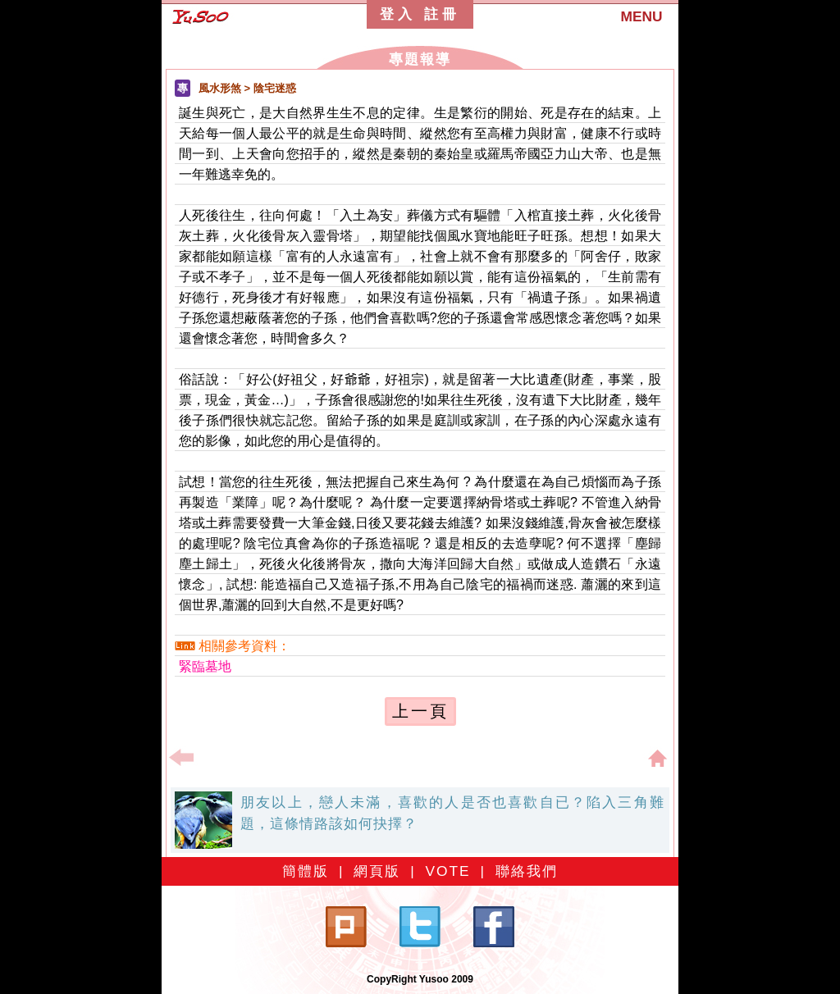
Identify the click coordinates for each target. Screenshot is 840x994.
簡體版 (305, 871)
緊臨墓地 (205, 666)
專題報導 (420, 59)
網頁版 (377, 871)
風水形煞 (220, 88)
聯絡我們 (526, 871)
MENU (641, 16)
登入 (398, 14)
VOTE (447, 871)
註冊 (442, 14)
